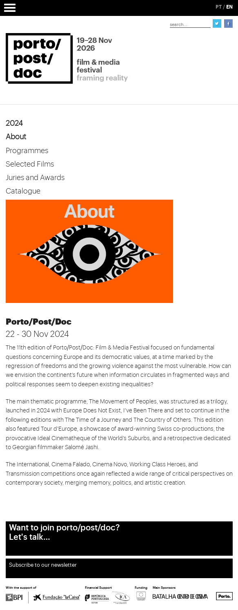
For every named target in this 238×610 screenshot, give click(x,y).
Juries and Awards (35, 177)
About (16, 136)
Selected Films (30, 164)
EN (229, 6)
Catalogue (23, 191)
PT (219, 6)
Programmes (27, 150)
